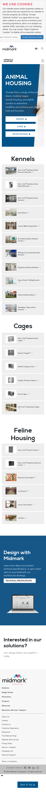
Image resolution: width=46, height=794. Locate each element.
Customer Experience (10, 728)
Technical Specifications (19, 580)
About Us (5, 717)
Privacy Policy (7, 743)
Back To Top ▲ (27, 784)
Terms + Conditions (9, 761)
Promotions (6, 697)
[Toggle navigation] (42, 61)
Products (5, 701)
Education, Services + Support (14, 710)
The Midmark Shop (9, 736)
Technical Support (9, 755)
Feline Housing (20, 134)
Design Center (7, 692)
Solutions (5, 688)
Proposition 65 (7, 751)
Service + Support (9, 747)
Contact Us (6, 724)
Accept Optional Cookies (32, 37)
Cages (20, 126)
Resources (6, 706)
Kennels (20, 119)
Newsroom (6, 732)
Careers (5, 720)
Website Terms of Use (10, 739)
